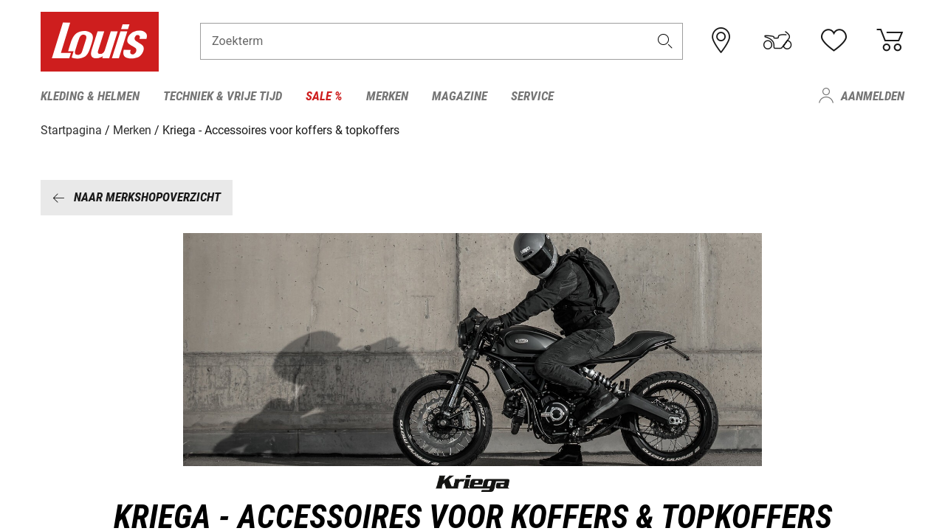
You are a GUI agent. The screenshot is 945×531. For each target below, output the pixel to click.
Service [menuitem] (532, 95)
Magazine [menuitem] (459, 95)
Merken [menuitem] (387, 95)
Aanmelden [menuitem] (872, 95)
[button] (665, 41)
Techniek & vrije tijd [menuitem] (222, 95)
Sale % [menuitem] (324, 95)
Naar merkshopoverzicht (136, 197)
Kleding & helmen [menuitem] (90, 95)
